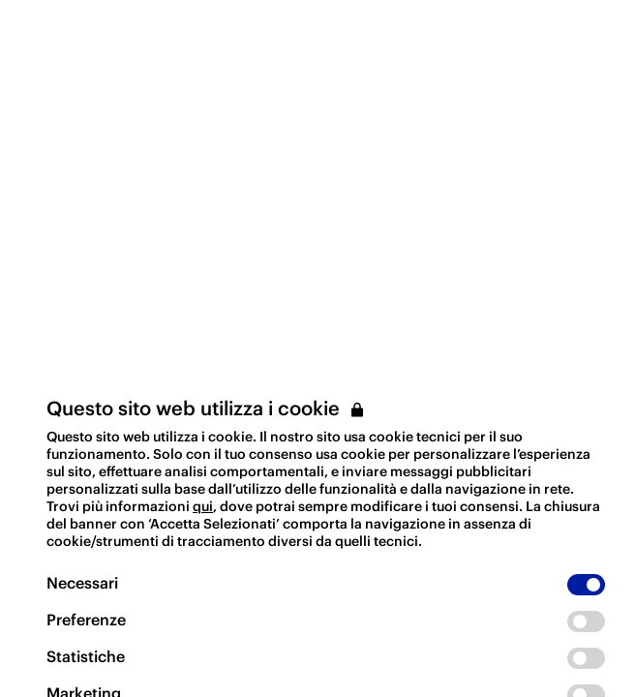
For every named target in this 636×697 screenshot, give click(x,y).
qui (203, 506)
